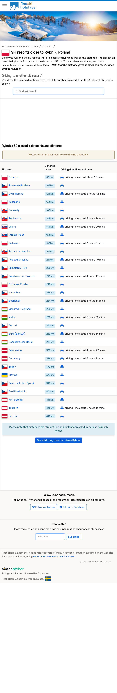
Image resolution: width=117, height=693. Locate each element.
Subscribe (73, 536)
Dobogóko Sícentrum (21, 342)
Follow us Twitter (43, 507)
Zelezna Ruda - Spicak (21, 383)
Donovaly (14, 210)
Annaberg (14, 358)
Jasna (12, 226)
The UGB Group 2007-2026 (96, 561)
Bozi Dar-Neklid (17, 391)
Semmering (15, 350)
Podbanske (15, 218)
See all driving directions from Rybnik (58, 440)
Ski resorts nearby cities (20, 46)
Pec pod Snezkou (18, 259)
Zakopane (14, 202)
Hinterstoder (16, 399)
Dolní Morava (16, 193)
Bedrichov (14, 300)
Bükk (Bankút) (17, 333)
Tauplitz (13, 408)
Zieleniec (14, 243)
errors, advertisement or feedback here (53, 556)
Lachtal (13, 416)
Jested (13, 325)
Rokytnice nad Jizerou (21, 276)
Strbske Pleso (16, 234)
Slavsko (13, 375)
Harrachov (15, 292)
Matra (12, 317)
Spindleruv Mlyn (18, 267)
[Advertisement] (58, 120)
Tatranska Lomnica (19, 251)
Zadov (12, 366)
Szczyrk (13, 177)
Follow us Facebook (72, 507)
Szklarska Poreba (18, 284)
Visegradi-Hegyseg (20, 309)
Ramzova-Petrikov (19, 185)
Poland (47, 46)
